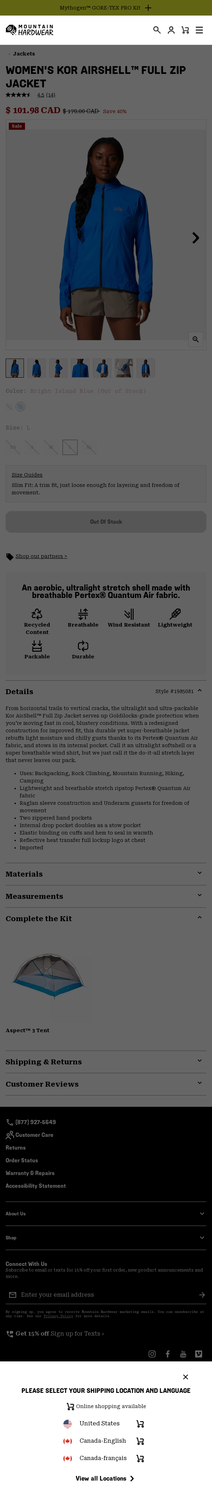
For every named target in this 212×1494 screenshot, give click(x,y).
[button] (199, 30)
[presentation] (157, 30)
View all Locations (106, 1478)
